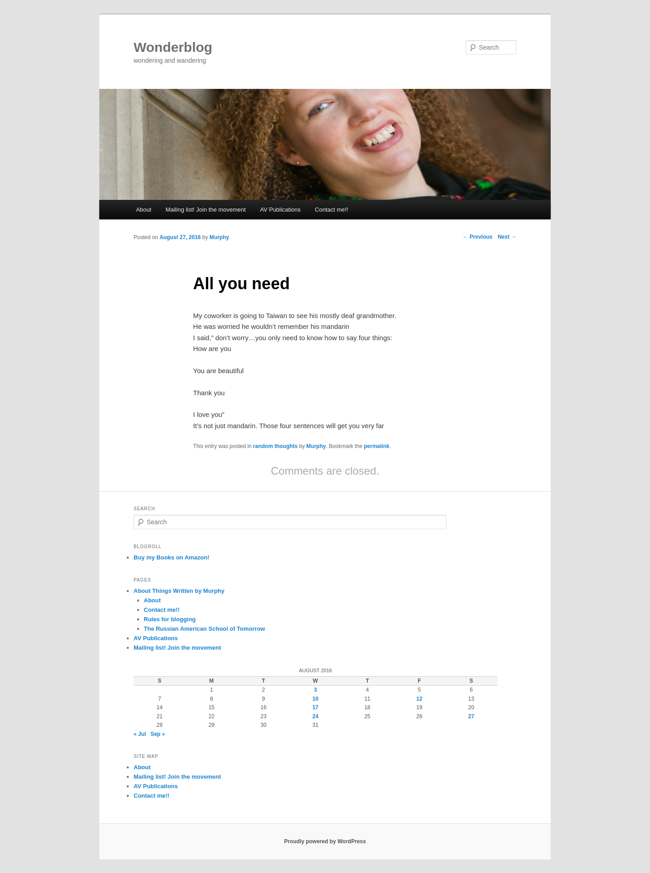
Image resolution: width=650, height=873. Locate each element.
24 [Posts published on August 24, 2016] (315, 716)
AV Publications (280, 209)
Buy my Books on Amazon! (171, 557)
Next (507, 237)
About (143, 209)
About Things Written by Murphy (179, 590)
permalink (377, 446)
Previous (477, 237)
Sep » (157, 734)
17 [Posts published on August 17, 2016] (315, 707)
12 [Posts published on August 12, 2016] (419, 699)
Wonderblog (173, 47)
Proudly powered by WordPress (325, 841)
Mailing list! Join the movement (206, 209)
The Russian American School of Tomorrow (204, 628)
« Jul (140, 734)
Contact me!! (331, 209)
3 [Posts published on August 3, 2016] (315, 690)
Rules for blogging (170, 619)
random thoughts (275, 446)
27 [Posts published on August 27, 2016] (471, 716)
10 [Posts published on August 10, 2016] (315, 699)
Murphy (219, 237)
